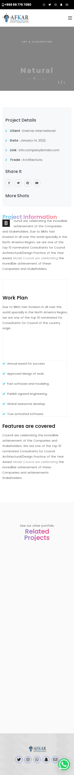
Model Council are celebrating (35, 258)
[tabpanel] (37, 59)
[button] (64, 764)
